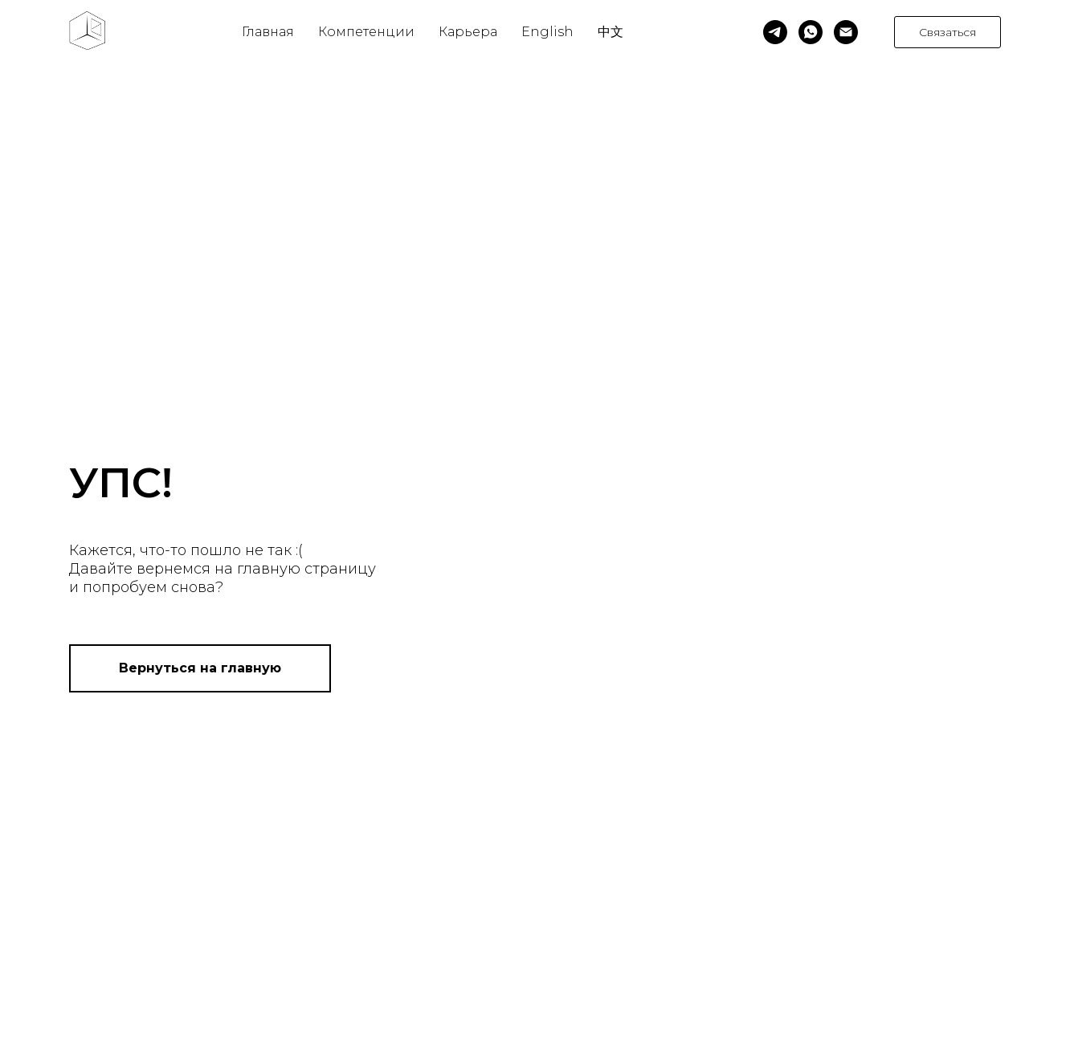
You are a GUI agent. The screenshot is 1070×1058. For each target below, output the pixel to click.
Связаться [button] (947, 32)
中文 (610, 31)
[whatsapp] (810, 32)
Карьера (468, 31)
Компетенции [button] (366, 31)
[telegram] (775, 32)
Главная (268, 31)
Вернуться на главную (200, 668)
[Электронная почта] (846, 32)
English (547, 31)
